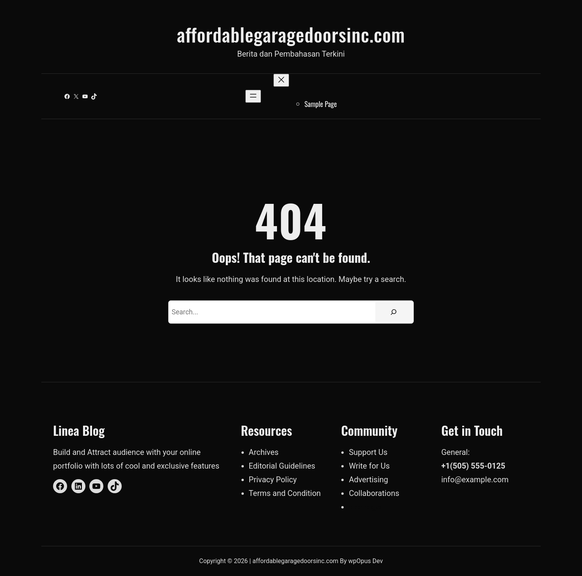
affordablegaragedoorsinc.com (291, 34)
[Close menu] (281, 80)
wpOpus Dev (365, 561)
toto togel (365, 507)
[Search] (393, 312)
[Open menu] (253, 96)
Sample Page (321, 104)
